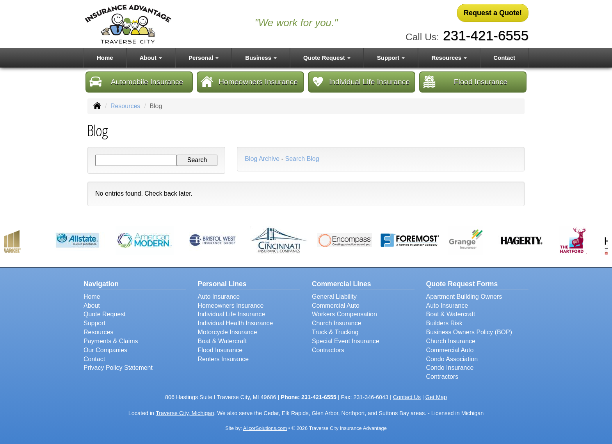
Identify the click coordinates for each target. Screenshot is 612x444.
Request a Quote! (493, 13)
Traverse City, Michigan (185, 413)
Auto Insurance (219, 296)
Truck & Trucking (335, 332)
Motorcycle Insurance (227, 332)
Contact (504, 57)
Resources (125, 106)
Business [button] (261, 57)
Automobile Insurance (136, 81)
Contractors (328, 350)
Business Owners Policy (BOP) (469, 332)
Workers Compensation (344, 314)
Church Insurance (336, 323)
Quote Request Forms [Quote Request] (462, 284)
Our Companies (105, 350)
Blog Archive (262, 158)
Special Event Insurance (345, 341)
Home (105, 57)
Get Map (436, 397)
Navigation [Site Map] (101, 284)
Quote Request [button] (326, 57)
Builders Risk (444, 323)
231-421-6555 (485, 35)
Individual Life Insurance (361, 81)
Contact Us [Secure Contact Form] (407, 397)
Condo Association (452, 359)
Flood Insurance (465, 81)
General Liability (334, 296)
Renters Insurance (223, 359)
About (92, 305)
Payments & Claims (111, 341)
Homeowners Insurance (249, 81)
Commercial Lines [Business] (341, 284)
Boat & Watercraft (222, 341)
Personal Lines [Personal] (222, 284)
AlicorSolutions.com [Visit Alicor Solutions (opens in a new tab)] (265, 428)
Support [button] (391, 57)
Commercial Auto (335, 305)
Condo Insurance (450, 367)
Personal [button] (204, 57)
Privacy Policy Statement (118, 367)
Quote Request (105, 314)
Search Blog (302, 158)
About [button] (151, 57)
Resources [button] (449, 57)
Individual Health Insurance (235, 323)
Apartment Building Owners (464, 296)
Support (94, 323)
